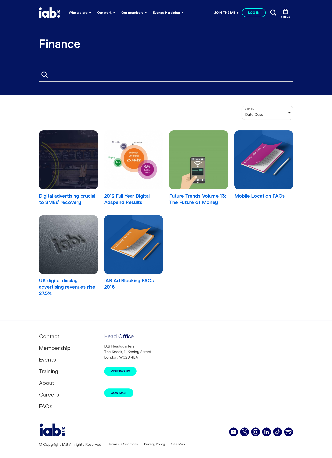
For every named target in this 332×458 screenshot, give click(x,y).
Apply (44, 74)
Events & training (166, 13)
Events (47, 359)
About (46, 383)
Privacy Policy (154, 444)
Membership (55, 348)
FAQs (45, 406)
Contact (49, 336)
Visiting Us (120, 371)
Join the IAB (224, 13)
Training (48, 371)
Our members (132, 13)
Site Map (178, 444)
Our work (104, 13)
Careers (49, 394)
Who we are (78, 13)
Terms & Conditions (123, 444)
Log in (253, 13)
